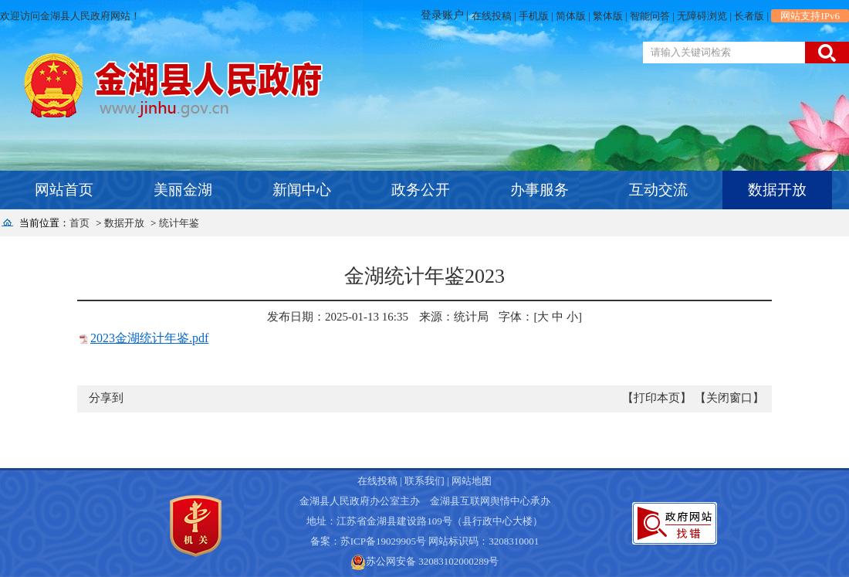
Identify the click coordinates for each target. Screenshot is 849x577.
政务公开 (420, 190)
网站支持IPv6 (810, 16)
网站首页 (64, 190)
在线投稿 (492, 16)
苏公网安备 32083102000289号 (432, 561)
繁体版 (608, 16)
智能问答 (650, 16)
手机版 (534, 16)
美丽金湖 (183, 190)
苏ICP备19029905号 (383, 541)
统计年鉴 (179, 223)
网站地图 (472, 481)
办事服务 (539, 190)
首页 (79, 223)
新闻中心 (301, 190)
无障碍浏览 (702, 16)
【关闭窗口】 (729, 398)
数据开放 (777, 190)
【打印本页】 (657, 398)
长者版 (749, 16)
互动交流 (658, 190)
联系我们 (424, 481)
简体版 (571, 16)
